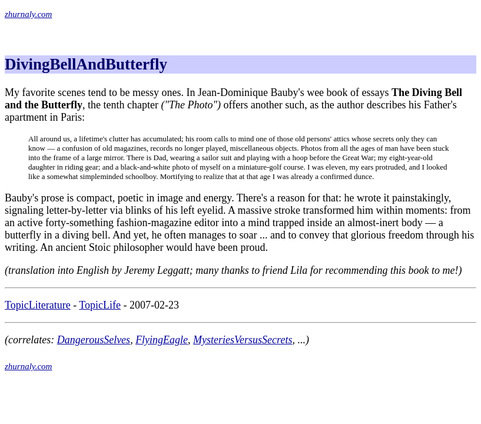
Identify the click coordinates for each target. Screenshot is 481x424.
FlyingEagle (161, 340)
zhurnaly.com (28, 14)
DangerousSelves (93, 340)
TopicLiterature (38, 305)
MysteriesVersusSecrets (242, 340)
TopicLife (100, 305)
